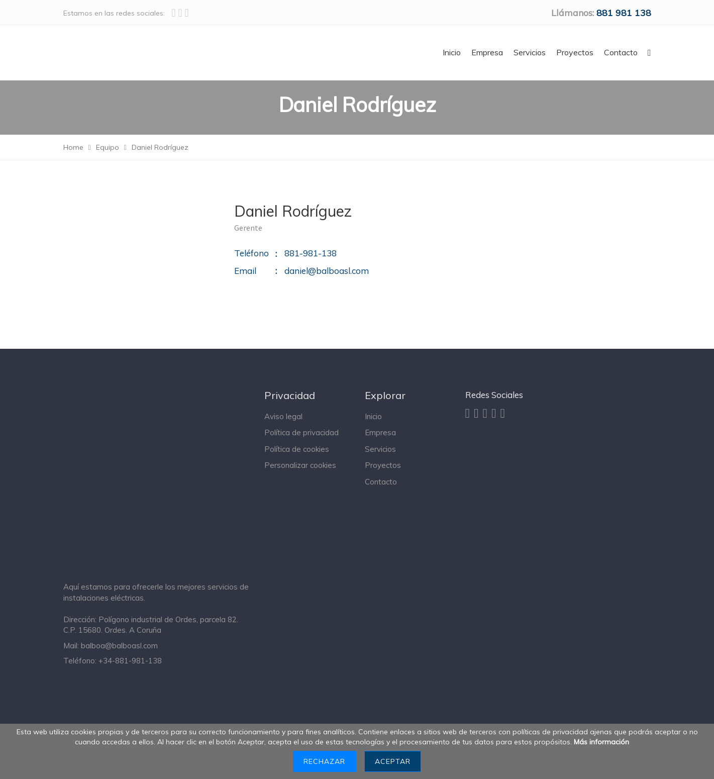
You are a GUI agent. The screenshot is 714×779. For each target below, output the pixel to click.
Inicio (373, 416)
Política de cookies (296, 449)
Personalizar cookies (300, 465)
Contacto (381, 481)
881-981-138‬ (310, 253)
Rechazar (324, 761)
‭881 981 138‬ (623, 13)
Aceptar (393, 761)
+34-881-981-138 (130, 660)
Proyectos (383, 465)
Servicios (380, 449)
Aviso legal (283, 416)
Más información (601, 741)
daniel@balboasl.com (326, 270)
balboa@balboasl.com (119, 645)
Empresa (380, 432)
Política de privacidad (301, 432)
